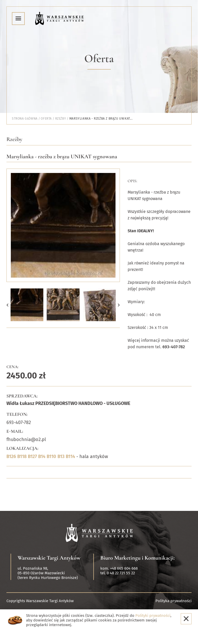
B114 (70, 456)
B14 (41, 456)
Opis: (132, 181)
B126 (11, 456)
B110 (51, 456)
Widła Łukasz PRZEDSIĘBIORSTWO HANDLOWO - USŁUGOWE (68, 403)
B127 (32, 456)
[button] (7, 304)
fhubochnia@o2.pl (26, 439)
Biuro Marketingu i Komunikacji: (137, 557)
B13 (60, 456)
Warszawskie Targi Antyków (49, 557)
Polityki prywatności (152, 615)
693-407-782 (18, 422)
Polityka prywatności (173, 601)
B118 (22, 456)
